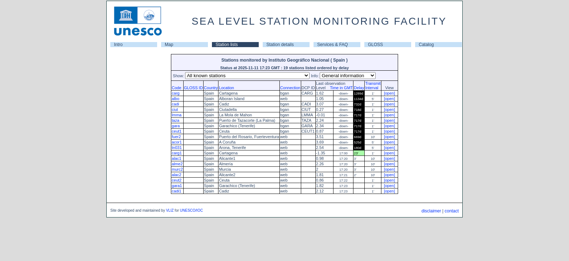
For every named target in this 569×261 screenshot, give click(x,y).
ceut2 (176, 180)
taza (175, 120)
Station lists (227, 44)
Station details (280, 44)
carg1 (177, 153)
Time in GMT (340, 88)
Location (226, 88)
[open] (389, 93)
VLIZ (169, 210)
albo (175, 98)
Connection (290, 88)
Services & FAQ (332, 44)
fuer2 (176, 136)
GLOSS (375, 44)
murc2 (177, 169)
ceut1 (176, 131)
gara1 (177, 185)
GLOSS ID (193, 88)
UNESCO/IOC (191, 210)
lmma (176, 115)
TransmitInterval (372, 85)
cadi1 (176, 191)
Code (176, 88)
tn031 (177, 147)
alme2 (177, 164)
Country (211, 88)
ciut (175, 109)
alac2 (176, 175)
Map (169, 44)
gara (176, 126)
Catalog (426, 44)
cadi (175, 104)
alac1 (176, 158)
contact (452, 211)
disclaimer (431, 211)
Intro (118, 44)
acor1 (177, 142)
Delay (359, 88)
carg (175, 93)
